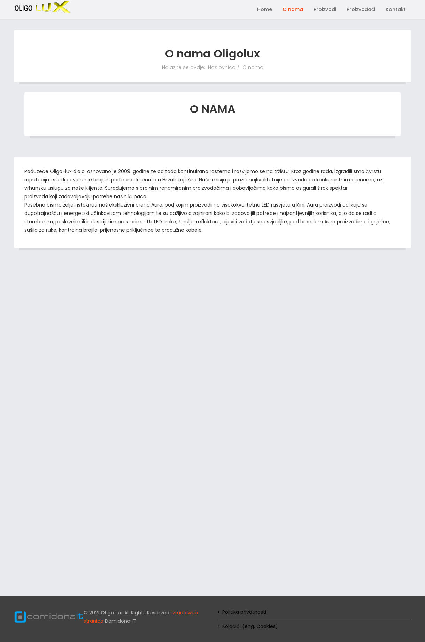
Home (264, 9)
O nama (293, 9)
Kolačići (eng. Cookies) (250, 626)
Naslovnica (221, 67)
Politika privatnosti (244, 612)
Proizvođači (361, 9)
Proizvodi (325, 9)
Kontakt (396, 9)
